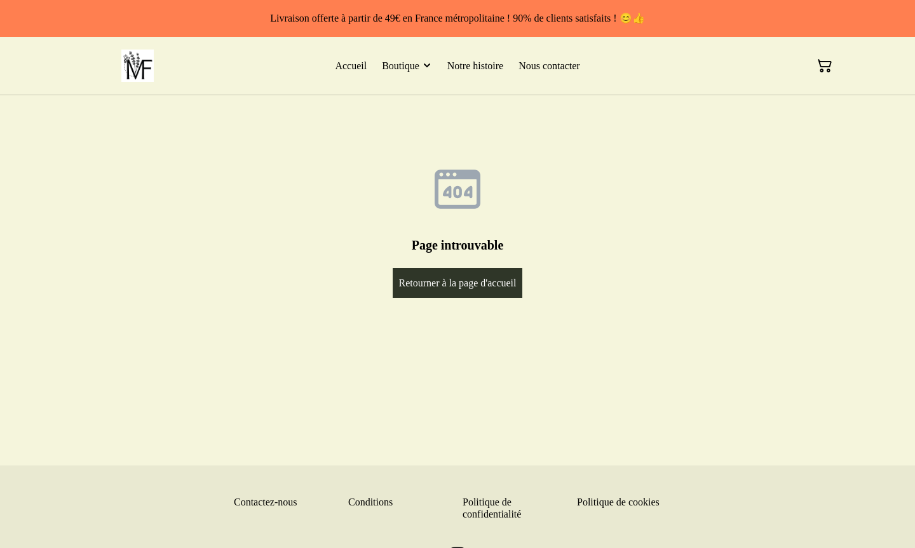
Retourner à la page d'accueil (457, 282)
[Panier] (825, 66)
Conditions (370, 502)
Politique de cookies (618, 502)
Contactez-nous (265, 502)
